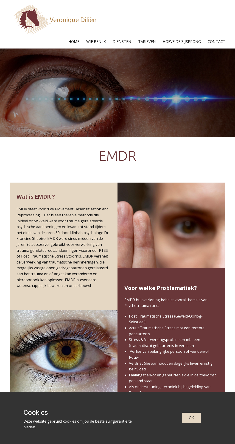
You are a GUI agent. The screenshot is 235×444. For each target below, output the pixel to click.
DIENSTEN (122, 41)
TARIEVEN (147, 41)
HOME (73, 41)
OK (191, 417)
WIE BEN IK (96, 41)
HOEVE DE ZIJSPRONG (182, 41)
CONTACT (216, 41)
